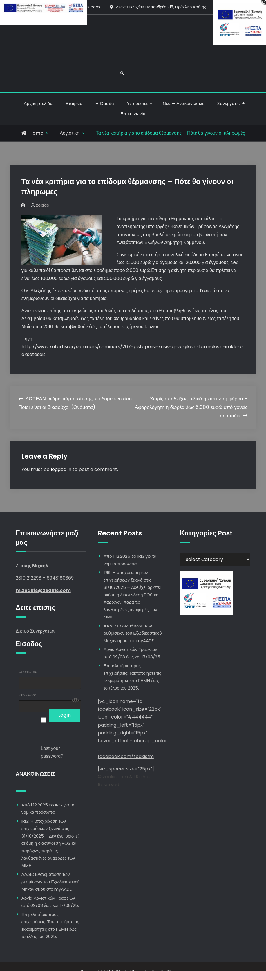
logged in (61, 458)
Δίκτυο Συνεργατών (35, 620)
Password (27, 684)
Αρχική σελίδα (38, 93)
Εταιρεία (74, 93)
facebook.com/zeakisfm (126, 745)
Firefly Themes (169, 961)
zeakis (42, 194)
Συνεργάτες (229, 93)
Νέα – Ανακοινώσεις (184, 93)
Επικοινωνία (133, 103)
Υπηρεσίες (138, 93)
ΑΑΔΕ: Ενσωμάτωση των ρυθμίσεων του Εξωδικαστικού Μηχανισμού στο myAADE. (50, 871)
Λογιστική (69, 122)
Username (28, 660)
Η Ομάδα (104, 93)
